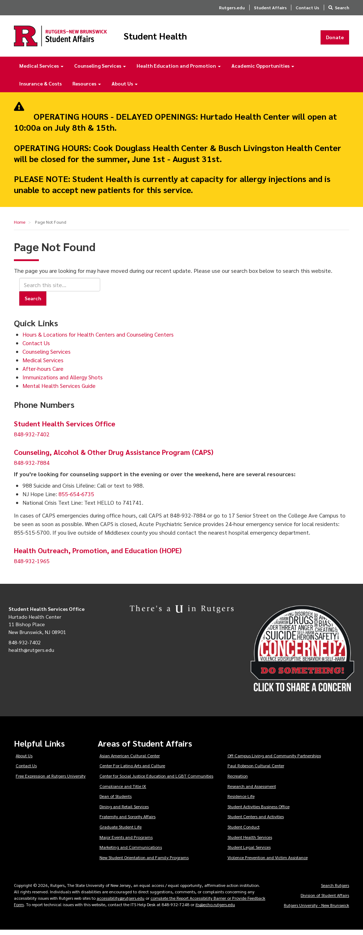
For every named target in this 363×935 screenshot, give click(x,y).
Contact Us (307, 7)
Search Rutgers (335, 890)
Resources (86, 88)
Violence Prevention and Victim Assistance (267, 862)
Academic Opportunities (262, 70)
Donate (335, 39)
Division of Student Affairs (325, 900)
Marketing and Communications (130, 852)
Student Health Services (249, 842)
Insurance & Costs (40, 88)
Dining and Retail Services (124, 811)
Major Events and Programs (126, 842)
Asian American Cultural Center (129, 760)
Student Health (179, 38)
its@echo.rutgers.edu (215, 909)
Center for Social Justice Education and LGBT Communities (156, 781)
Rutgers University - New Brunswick (316, 910)
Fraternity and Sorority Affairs (127, 821)
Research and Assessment (251, 791)
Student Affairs (270, 7)
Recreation (237, 781)
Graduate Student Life (120, 832)
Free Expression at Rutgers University (51, 781)
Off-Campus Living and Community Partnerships (274, 760)
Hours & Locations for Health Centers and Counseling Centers (98, 339)
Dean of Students (115, 801)
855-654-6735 (76, 499)
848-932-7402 (32, 439)
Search (342, 7)
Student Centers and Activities (255, 821)
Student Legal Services (249, 852)
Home (19, 227)
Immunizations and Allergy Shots (62, 382)
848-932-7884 (32, 467)
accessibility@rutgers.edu (120, 903)
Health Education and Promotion (179, 70)
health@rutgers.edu (31, 654)
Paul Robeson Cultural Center (255, 770)
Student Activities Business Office (258, 811)
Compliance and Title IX (122, 791)
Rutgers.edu (232, 7)
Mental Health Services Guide (59, 390)
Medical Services (41, 70)
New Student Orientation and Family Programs (144, 862)
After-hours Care (42, 373)
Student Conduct (243, 832)
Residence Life (241, 801)
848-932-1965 (32, 566)
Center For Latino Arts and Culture (132, 770)
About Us (125, 88)
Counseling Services (100, 70)
